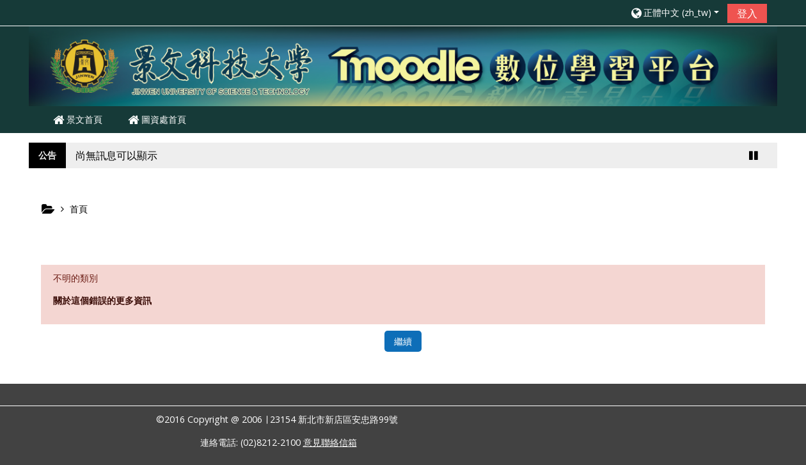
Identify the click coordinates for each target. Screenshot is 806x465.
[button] (674, 12)
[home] (403, 65)
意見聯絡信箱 (330, 442)
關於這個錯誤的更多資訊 (102, 300)
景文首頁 (77, 119)
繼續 (403, 341)
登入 (747, 13)
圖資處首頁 (157, 119)
